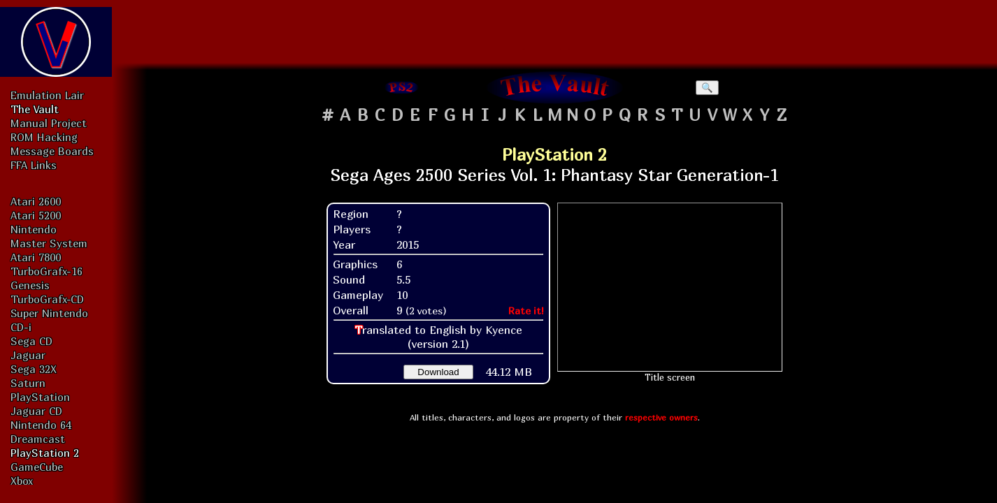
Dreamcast (37, 438)
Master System (48, 243)
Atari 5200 (35, 215)
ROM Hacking (44, 137)
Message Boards (52, 151)
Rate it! (526, 310)
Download (438, 372)
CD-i (20, 327)
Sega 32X (33, 369)
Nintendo (33, 229)
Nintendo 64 (40, 424)
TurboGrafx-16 (46, 271)
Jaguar (27, 355)
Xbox (21, 480)
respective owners (661, 417)
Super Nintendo (49, 313)
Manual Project (48, 123)
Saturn (27, 383)
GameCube (36, 466)
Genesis (30, 285)
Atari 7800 (35, 257)
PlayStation (40, 397)
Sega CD (31, 341)
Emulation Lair (47, 95)
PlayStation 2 (44, 452)
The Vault (34, 109)
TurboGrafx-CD (47, 299)
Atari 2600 (35, 201)
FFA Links (33, 165)
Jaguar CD (36, 410)
